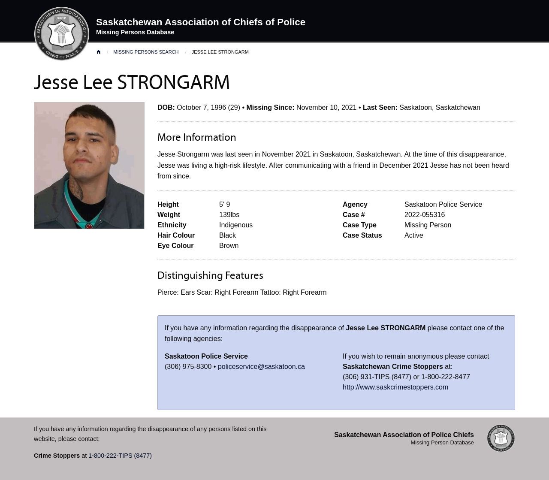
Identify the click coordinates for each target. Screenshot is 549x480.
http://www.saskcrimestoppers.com (395, 387)
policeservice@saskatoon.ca (261, 366)
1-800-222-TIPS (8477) (120, 455)
